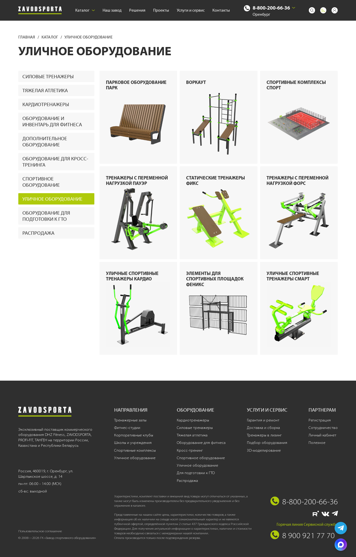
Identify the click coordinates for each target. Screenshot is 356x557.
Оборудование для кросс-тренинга (55, 161)
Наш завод (112, 10)
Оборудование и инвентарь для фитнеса (52, 121)
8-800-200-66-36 (271, 7)
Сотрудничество (323, 428)
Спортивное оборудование (41, 182)
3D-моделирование (264, 450)
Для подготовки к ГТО (196, 473)
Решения (137, 10)
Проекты (161, 10)
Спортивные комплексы (135, 450)
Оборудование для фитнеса (201, 443)
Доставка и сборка (263, 428)
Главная (27, 37)
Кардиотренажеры (45, 104)
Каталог (85, 10)
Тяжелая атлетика (45, 90)
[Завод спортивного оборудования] (40, 10)
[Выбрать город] (293, 8)
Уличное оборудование (52, 199)
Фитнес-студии (127, 428)
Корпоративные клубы (133, 435)
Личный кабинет (322, 435)
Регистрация (320, 420)
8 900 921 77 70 (308, 535)
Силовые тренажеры (48, 76)
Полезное (317, 443)
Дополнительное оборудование (44, 141)
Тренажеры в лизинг (264, 435)
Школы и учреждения (133, 443)
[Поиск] (312, 10)
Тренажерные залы (130, 420)
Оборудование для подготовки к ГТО (46, 216)
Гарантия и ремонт (263, 420)
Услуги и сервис (191, 10)
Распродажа (38, 233)
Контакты (221, 10)
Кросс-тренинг (190, 450)
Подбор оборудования (267, 443)
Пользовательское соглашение (40, 531)
